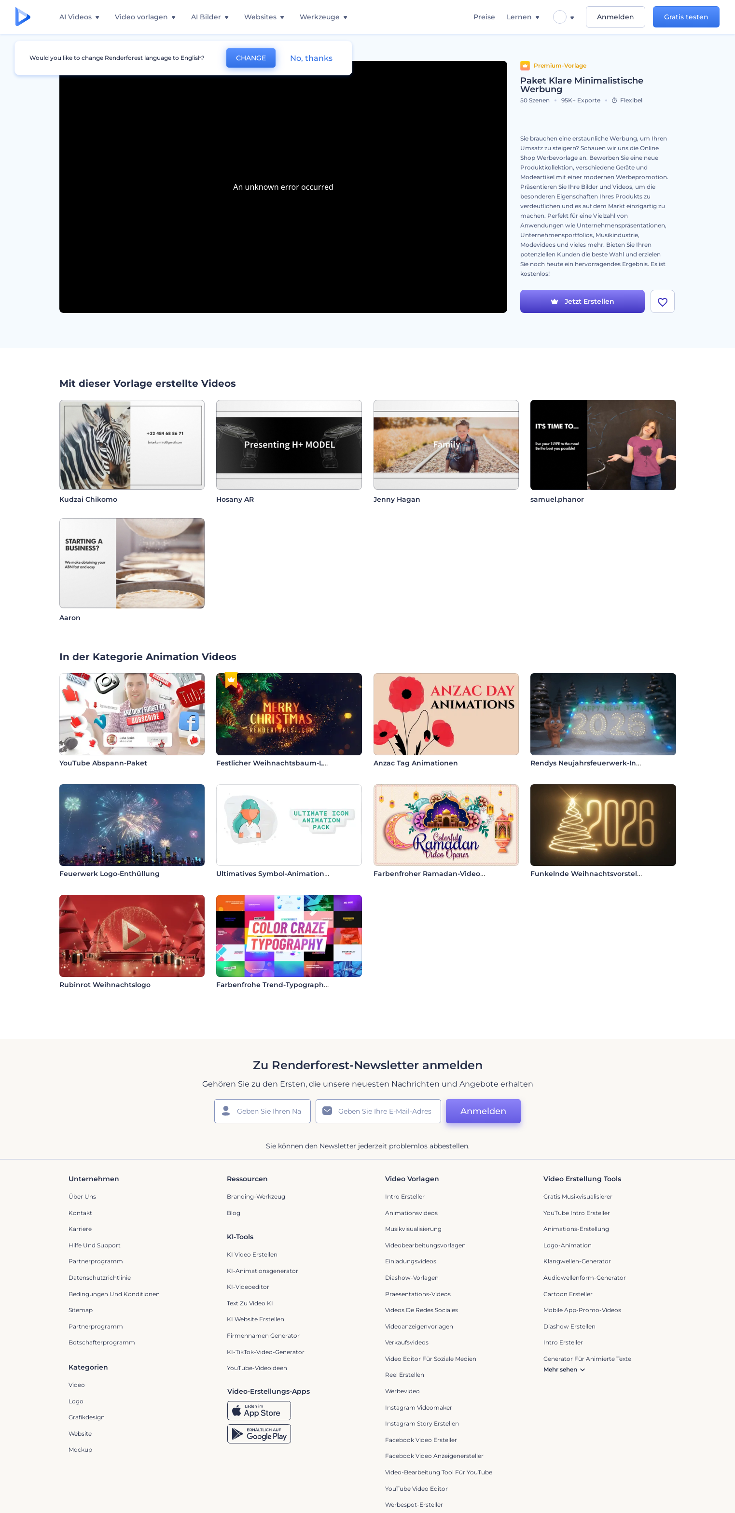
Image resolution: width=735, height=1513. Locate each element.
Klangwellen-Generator (577, 1261)
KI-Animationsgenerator (262, 1270)
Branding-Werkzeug (256, 1196)
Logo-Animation (567, 1245)
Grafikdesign (87, 1417)
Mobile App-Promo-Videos (582, 1310)
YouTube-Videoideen (257, 1368)
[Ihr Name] (262, 1111)
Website (80, 1433)
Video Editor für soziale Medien (430, 1358)
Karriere (80, 1228)
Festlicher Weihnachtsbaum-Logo (276, 763)
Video (77, 1384)
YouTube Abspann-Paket (103, 763)
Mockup (80, 1449)
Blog (233, 1212)
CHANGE (251, 58)
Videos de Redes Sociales (421, 1310)
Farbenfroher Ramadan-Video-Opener (442, 873)
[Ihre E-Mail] (378, 1111)
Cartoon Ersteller (568, 1294)
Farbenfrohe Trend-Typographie (273, 984)
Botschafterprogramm (102, 1342)
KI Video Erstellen (252, 1254)
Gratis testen (686, 17)
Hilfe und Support (95, 1245)
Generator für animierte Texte (587, 1358)
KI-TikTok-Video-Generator (266, 1352)
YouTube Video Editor (416, 1488)
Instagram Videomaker (418, 1407)
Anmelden (615, 17)
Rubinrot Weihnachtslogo (105, 984)
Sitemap (81, 1310)
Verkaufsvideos (407, 1342)
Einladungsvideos (410, 1261)
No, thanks (311, 58)
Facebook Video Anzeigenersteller (434, 1455)
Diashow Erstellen (569, 1326)
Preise (484, 17)
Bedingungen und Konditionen (114, 1294)
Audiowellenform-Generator (584, 1277)
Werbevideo (402, 1391)
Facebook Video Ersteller (421, 1439)
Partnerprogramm (96, 1261)
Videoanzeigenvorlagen (419, 1326)
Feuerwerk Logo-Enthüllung (109, 873)
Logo (76, 1401)
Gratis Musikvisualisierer (577, 1196)
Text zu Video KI (250, 1303)
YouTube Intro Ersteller (576, 1212)
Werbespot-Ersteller (414, 1504)
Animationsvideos (411, 1212)
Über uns (82, 1196)
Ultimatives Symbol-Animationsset (277, 873)
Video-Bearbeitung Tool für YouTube (438, 1472)
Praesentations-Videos (418, 1294)
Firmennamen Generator (263, 1335)
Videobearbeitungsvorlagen (425, 1245)
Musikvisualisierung (413, 1228)
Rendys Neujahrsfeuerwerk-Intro (588, 763)
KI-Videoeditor (248, 1286)
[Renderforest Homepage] (22, 17)
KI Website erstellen (255, 1319)
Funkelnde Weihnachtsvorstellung (591, 873)
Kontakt (80, 1212)
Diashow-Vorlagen (412, 1277)
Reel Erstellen (404, 1374)
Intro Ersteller (405, 1196)
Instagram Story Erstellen (422, 1423)
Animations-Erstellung (576, 1228)
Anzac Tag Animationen (416, 763)
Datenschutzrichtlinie (100, 1277)
